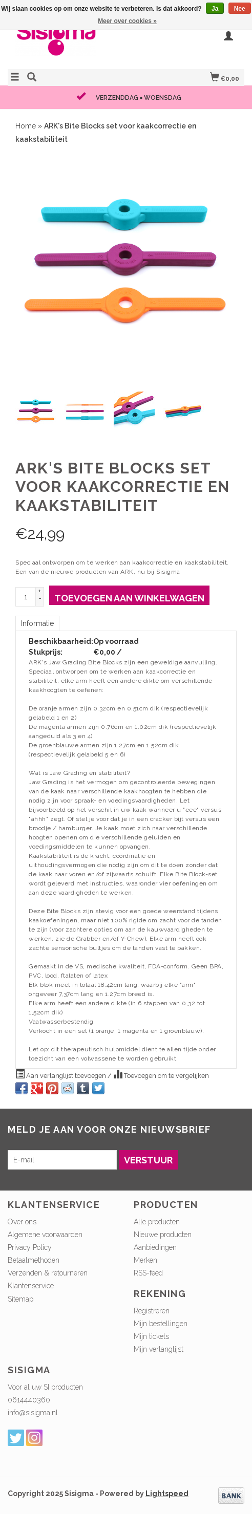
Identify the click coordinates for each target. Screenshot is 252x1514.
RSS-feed (148, 1273)
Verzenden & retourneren (48, 1273)
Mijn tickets (151, 1336)
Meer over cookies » (127, 21)
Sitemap (20, 1299)
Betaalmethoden (33, 1260)
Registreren (152, 1311)
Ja (215, 8)
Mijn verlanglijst (158, 1349)
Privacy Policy (30, 1247)
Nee (239, 8)
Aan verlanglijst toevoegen (61, 1074)
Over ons (22, 1222)
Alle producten (157, 1222)
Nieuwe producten (163, 1234)
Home (25, 126)
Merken (145, 1260)
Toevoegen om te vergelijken (161, 1074)
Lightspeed (166, 1493)
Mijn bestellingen (160, 1324)
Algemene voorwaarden (45, 1234)
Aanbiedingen (155, 1247)
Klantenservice (31, 1286)
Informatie (37, 623)
